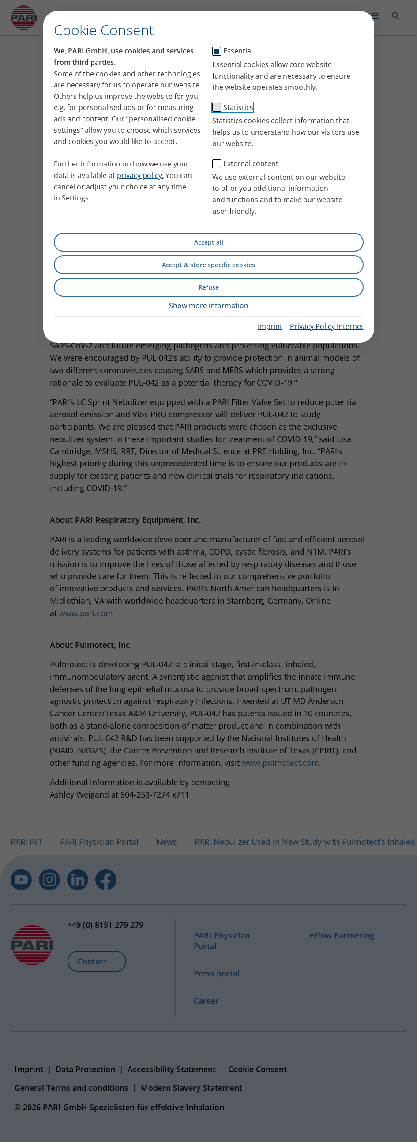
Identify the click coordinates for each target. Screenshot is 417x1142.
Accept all (208, 242)
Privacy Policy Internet (327, 326)
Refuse (209, 287)
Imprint (270, 326)
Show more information (208, 305)
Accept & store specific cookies (208, 265)
